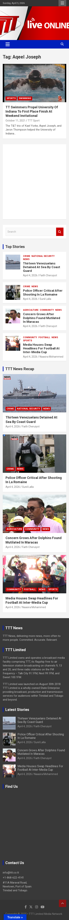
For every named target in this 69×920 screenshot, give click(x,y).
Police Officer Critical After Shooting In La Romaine (43, 292)
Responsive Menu (62, 3)
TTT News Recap (19, 369)
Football (44, 337)
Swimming (25, 98)
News (26, 259)
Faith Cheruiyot (48, 275)
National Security (43, 256)
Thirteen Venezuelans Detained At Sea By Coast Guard (41, 267)
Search (59, 232)
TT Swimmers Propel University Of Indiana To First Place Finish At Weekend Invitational (32, 111)
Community (47, 310)
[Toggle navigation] (8, 44)
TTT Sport (34, 120)
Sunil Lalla (45, 298)
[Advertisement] (34, 181)
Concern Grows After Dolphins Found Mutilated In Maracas (41, 318)
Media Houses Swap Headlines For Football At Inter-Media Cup (41, 348)
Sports (11, 98)
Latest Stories (17, 709)
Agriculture (30, 310)
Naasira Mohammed (51, 356)
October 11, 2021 (15, 120)
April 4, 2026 (30, 275)
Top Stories (15, 246)
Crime (26, 256)
